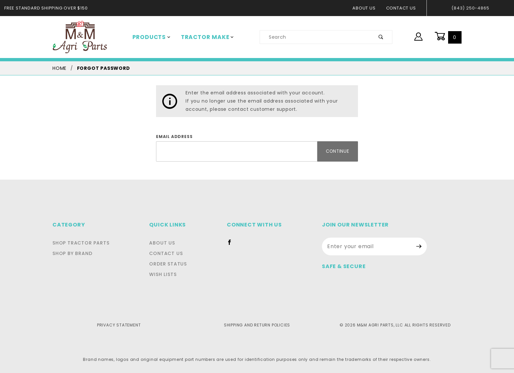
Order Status (170, 263)
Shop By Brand (71, 253)
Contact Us (403, 8)
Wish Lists (165, 274)
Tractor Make (202, 37)
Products (150, 37)
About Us (367, 8)
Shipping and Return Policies (256, 325)
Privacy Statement (119, 325)
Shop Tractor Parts (79, 242)
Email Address (172, 136)
